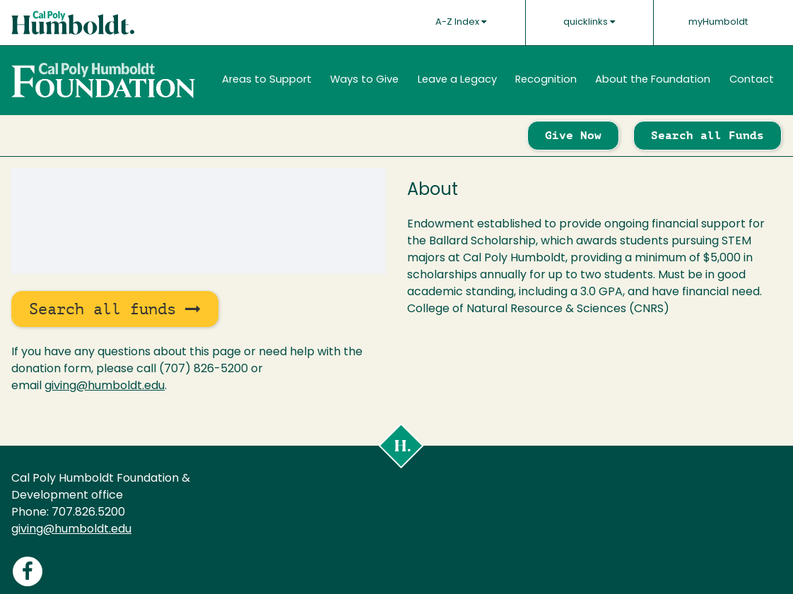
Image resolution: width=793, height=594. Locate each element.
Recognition (546, 80)
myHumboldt (718, 22)
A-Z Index (460, 22)
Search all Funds (707, 135)
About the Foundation (652, 80)
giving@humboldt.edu (105, 386)
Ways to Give (364, 80)
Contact (751, 80)
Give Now (573, 135)
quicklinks (589, 22)
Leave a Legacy (457, 80)
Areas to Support (267, 80)
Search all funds (115, 309)
